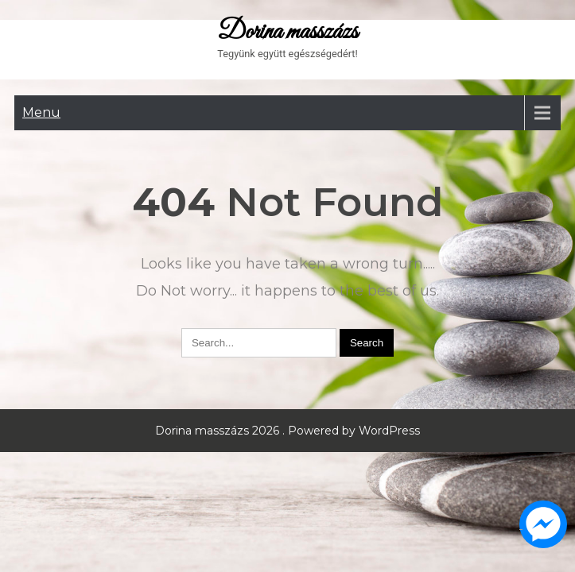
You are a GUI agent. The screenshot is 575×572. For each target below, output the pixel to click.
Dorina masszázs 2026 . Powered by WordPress (287, 430)
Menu (41, 112)
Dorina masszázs (288, 32)
